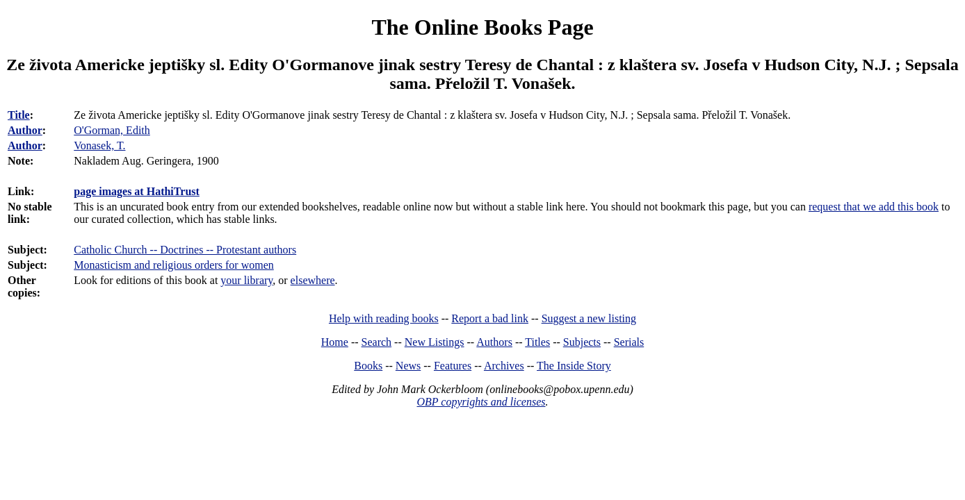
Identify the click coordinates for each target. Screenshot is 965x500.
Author (25, 130)
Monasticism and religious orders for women (174, 265)
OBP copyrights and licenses (480, 402)
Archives (504, 366)
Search (377, 342)
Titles (537, 342)
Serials (629, 342)
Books (368, 366)
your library (246, 280)
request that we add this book (874, 206)
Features (452, 366)
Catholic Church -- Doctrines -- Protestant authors (185, 250)
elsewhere (313, 280)
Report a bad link (489, 318)
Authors (494, 342)
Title (19, 115)
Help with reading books (384, 318)
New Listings (434, 342)
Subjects (582, 342)
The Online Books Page (482, 27)
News (408, 366)
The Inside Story (574, 366)
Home (334, 342)
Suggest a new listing (589, 318)
